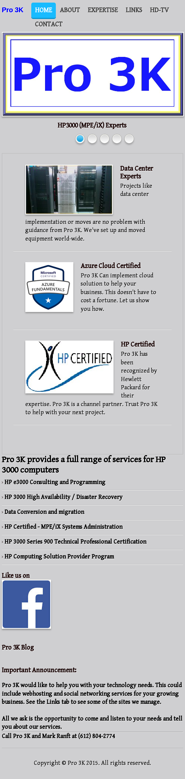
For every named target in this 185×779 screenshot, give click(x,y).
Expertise (103, 10)
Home (43, 10)
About (70, 10)
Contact (49, 24)
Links (134, 10)
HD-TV (159, 10)
